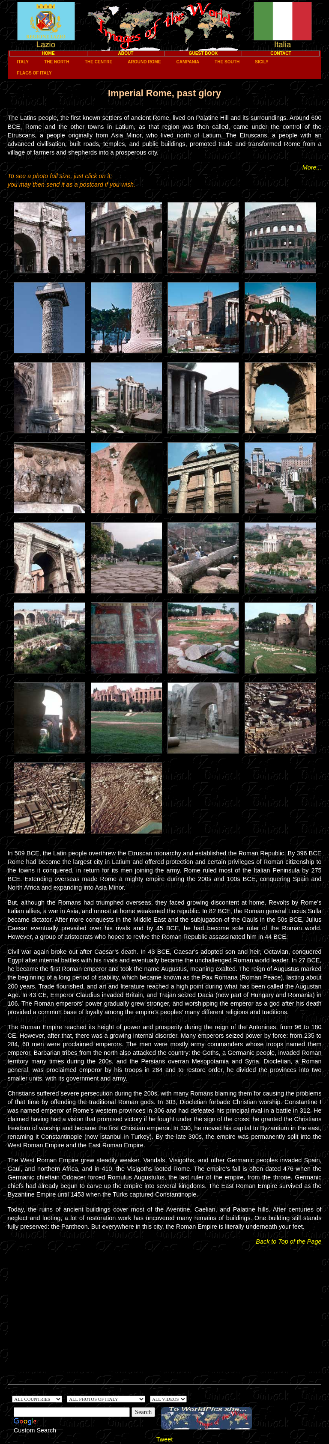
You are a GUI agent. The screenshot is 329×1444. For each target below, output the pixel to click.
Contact (280, 53)
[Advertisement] (165, 1312)
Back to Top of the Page (288, 1241)
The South (227, 62)
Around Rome (144, 62)
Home (48, 53)
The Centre (98, 62)
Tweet (164, 1439)
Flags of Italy (34, 73)
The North (56, 62)
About (126, 53)
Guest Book (203, 53)
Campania (187, 62)
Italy (23, 62)
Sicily (262, 62)
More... (312, 167)
